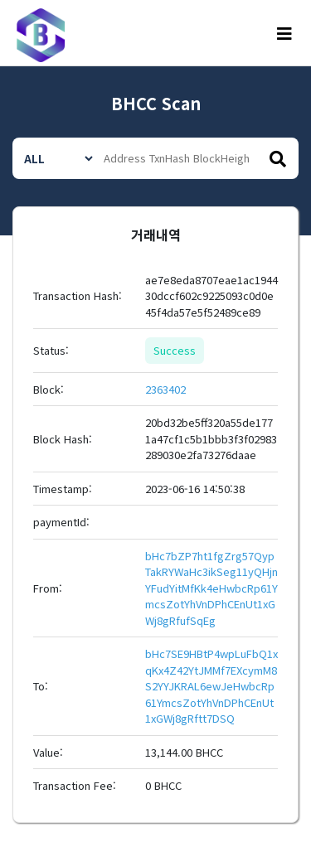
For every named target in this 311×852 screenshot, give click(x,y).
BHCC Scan (156, 103)
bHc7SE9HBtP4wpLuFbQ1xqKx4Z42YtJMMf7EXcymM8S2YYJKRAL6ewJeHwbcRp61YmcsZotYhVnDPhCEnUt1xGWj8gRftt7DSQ (211, 686)
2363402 (165, 389)
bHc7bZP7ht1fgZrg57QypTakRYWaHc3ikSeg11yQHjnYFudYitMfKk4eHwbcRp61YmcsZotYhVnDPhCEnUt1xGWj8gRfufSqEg (211, 588)
